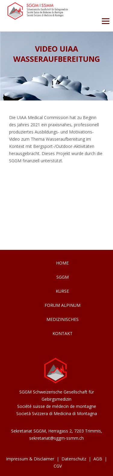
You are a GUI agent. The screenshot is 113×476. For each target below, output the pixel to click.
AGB (97, 459)
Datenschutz (73, 459)
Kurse (62, 291)
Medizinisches (62, 319)
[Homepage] (38, 18)
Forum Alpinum (62, 305)
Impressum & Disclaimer (30, 459)
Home (62, 263)
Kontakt (62, 333)
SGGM (62, 277)
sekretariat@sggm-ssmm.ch (56, 438)
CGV (58, 466)
